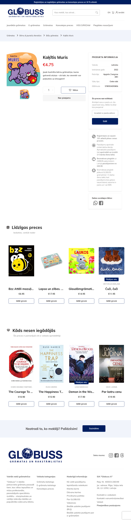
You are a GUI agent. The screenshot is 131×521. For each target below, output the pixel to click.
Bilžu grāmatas (52, 35)
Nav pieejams (64, 98)
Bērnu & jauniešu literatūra (30, 35)
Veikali (100, 502)
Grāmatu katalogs (45, 481)
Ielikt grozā (21, 301)
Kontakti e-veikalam (106, 495)
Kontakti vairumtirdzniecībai (110, 498)
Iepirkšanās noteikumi (77, 485)
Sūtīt (105, 121)
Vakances (71, 503)
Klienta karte (73, 488)
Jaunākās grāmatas (16, 25)
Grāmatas (48, 25)
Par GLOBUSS (73, 499)
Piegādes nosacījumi (103, 25)
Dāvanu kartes (74, 492)
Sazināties (94, 428)
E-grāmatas (34, 25)
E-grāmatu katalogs (46, 485)
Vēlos (73, 90)
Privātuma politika (75, 495)
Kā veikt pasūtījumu (76, 481)
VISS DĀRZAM (83, 25)
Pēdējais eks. (111, 279)
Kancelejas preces (64, 25)
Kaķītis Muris (68, 35)
